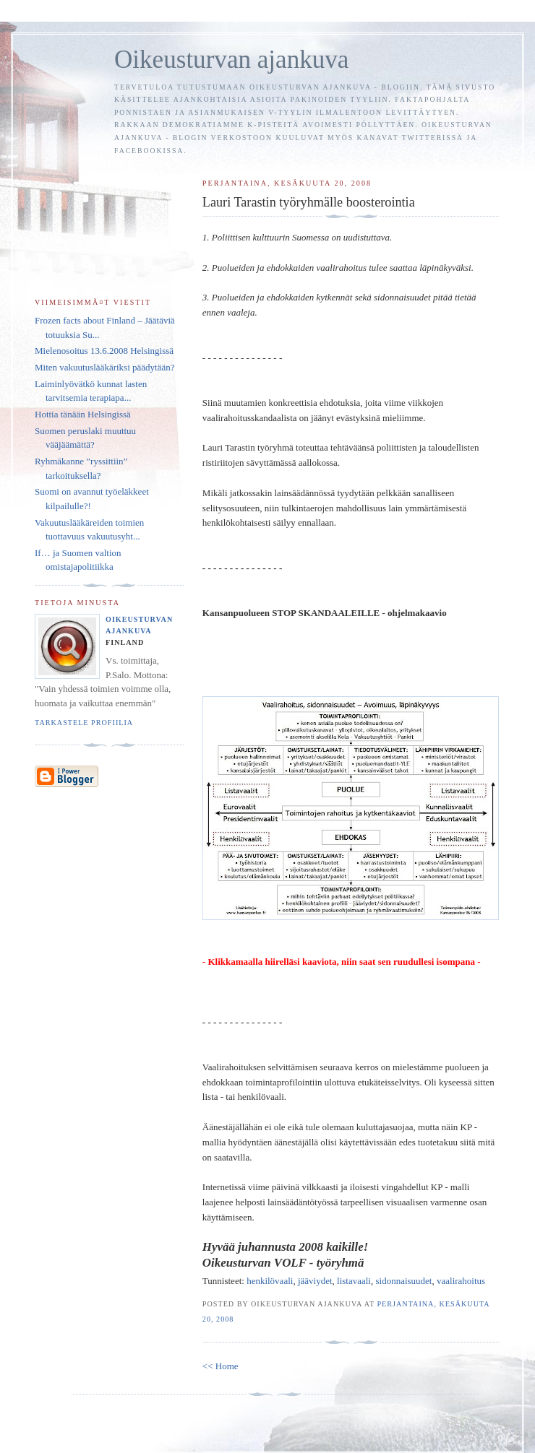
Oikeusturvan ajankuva (231, 59)
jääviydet (315, 1280)
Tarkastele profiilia (84, 722)
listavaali (354, 1280)
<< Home (220, 1366)
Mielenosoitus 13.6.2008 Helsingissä (104, 350)
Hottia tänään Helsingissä (83, 414)
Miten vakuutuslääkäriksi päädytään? (105, 367)
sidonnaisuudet (403, 1280)
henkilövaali (270, 1280)
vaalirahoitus (461, 1280)
